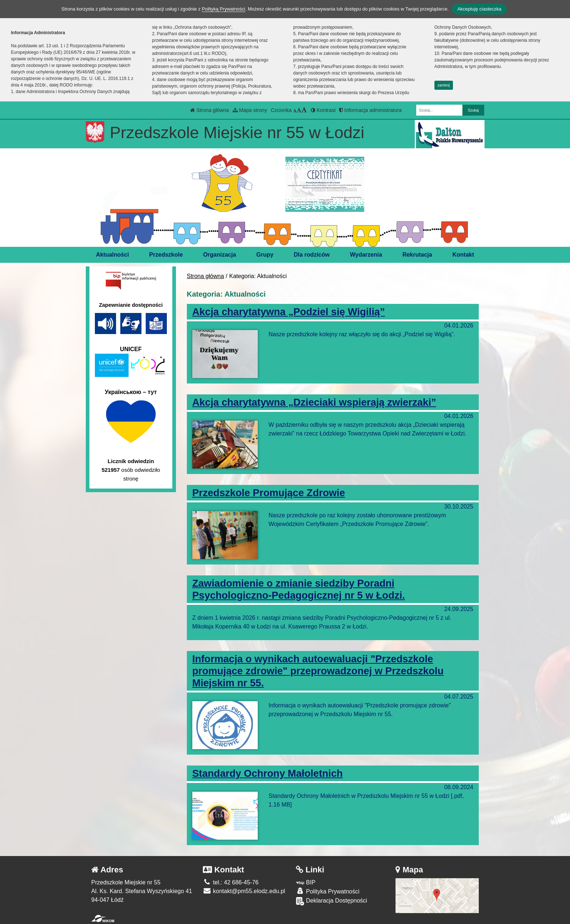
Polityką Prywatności (223, 9)
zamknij (443, 85)
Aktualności (112, 255)
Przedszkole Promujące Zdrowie (268, 492)
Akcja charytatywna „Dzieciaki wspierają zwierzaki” (314, 402)
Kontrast (323, 110)
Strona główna (209, 110)
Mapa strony (250, 110)
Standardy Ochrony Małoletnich (267, 773)
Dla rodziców (312, 255)
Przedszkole (165, 255)
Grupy (264, 255)
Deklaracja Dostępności (331, 901)
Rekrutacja (417, 255)
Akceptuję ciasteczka (479, 9)
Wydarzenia (366, 255)
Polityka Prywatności (327, 891)
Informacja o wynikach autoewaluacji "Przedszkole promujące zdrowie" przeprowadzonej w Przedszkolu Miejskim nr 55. (318, 670)
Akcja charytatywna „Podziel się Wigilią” (288, 311)
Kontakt (463, 255)
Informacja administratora (370, 110)
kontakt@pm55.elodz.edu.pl (244, 891)
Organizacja (219, 255)
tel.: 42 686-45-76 (230, 882)
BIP (305, 882)
